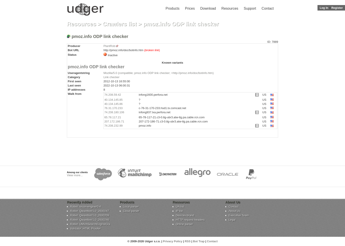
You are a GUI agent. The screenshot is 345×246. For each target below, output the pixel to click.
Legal (232, 219)
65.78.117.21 (112, 117)
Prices (190, 8)
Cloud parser (131, 211)
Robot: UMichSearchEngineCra (90, 224)
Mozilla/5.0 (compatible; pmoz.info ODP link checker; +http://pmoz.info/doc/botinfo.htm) (158, 73)
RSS (188, 241)
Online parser (184, 224)
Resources (229, 8)
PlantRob (109, 46)
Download (208, 8)
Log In (324, 7)
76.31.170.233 (113, 108)
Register (337, 7)
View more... (75, 175)
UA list (180, 206)
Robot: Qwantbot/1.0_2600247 (89, 211)
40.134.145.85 (113, 99)
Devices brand (185, 215)
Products (173, 8)
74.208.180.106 (114, 112)
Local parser (131, 206)
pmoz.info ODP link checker (96, 66)
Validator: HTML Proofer (85, 228)
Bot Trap (199, 241)
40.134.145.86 (113, 104)
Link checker (111, 77)
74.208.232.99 (113, 125)
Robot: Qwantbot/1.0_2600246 (89, 219)
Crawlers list (120, 24)
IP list (179, 211)
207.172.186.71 (114, 121)
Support (250, 8)
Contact (268, 8)
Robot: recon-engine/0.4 (85, 206)
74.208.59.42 (112, 94)
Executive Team (239, 215)
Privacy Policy (172, 241)
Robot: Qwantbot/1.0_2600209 (89, 215)
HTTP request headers (190, 219)
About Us (234, 211)
